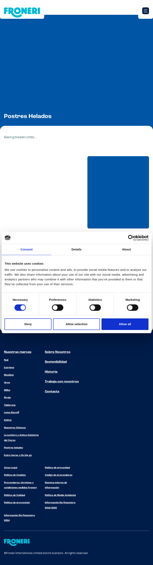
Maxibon (9, 375)
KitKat (8, 420)
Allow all (125, 324)
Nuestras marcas (17, 352)
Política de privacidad (57, 468)
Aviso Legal (10, 468)
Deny (28, 324)
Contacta (52, 391)
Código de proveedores (58, 475)
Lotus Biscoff (11, 412)
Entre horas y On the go (18, 455)
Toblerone (10, 405)
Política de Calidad (14, 495)
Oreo (7, 382)
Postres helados (13, 448)
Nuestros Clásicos (15, 428)
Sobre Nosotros (57, 352)
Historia (51, 371)
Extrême (9, 367)
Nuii (6, 360)
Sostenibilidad (56, 361)
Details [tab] (77, 249)
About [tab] (126, 249)
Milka (7, 390)
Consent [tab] (26, 249)
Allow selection (76, 324)
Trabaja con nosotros (62, 381)
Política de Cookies (15, 475)
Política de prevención (17, 502)
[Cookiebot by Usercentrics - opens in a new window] (130, 238)
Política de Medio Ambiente (60, 495)
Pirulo (7, 397)
